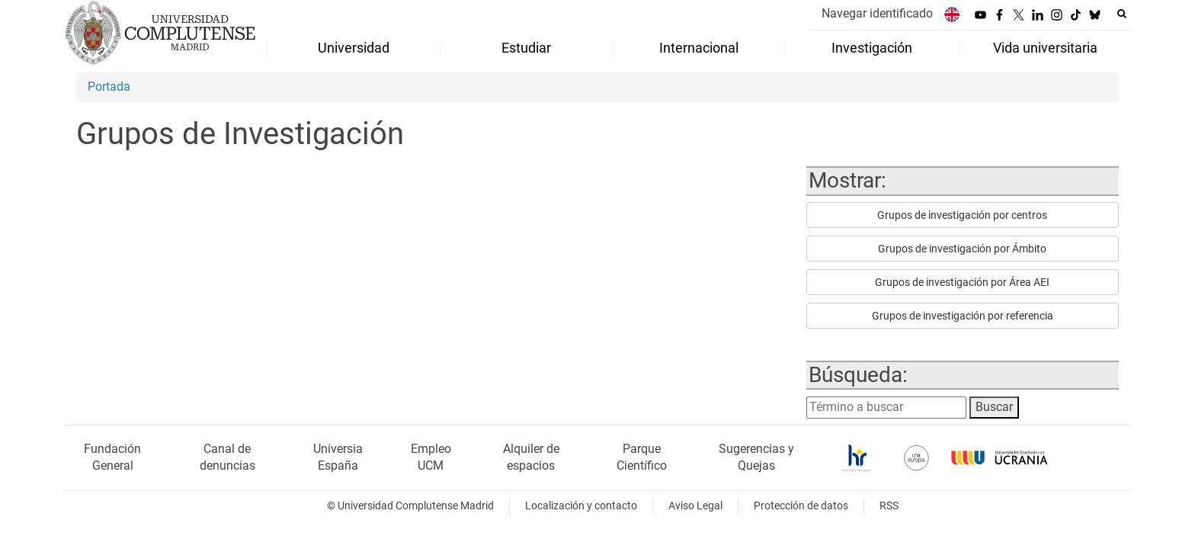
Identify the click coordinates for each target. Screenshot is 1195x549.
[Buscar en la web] (1122, 13)
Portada (109, 86)
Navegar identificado (877, 13)
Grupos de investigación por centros (962, 215)
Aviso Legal (695, 505)
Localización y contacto (581, 505)
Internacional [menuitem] (698, 48)
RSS (889, 505)
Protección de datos (801, 505)
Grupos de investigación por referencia (962, 316)
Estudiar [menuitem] (526, 48)
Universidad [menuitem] (353, 48)
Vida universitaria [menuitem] (1045, 48)
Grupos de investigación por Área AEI (962, 282)
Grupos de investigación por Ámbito (962, 248)
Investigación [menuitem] (871, 48)
